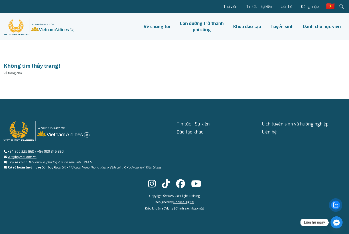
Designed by (174, 202)
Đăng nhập (310, 6)
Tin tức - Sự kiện (259, 6)
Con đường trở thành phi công (202, 27)
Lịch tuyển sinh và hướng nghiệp (295, 124)
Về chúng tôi (157, 27)
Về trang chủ (13, 73)
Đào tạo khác (190, 132)
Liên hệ (286, 6)
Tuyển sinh (282, 27)
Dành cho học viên (322, 27)
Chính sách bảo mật (189, 208)
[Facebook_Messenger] (337, 222)
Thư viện (230, 6)
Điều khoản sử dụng (159, 208)
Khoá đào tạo (247, 27)
